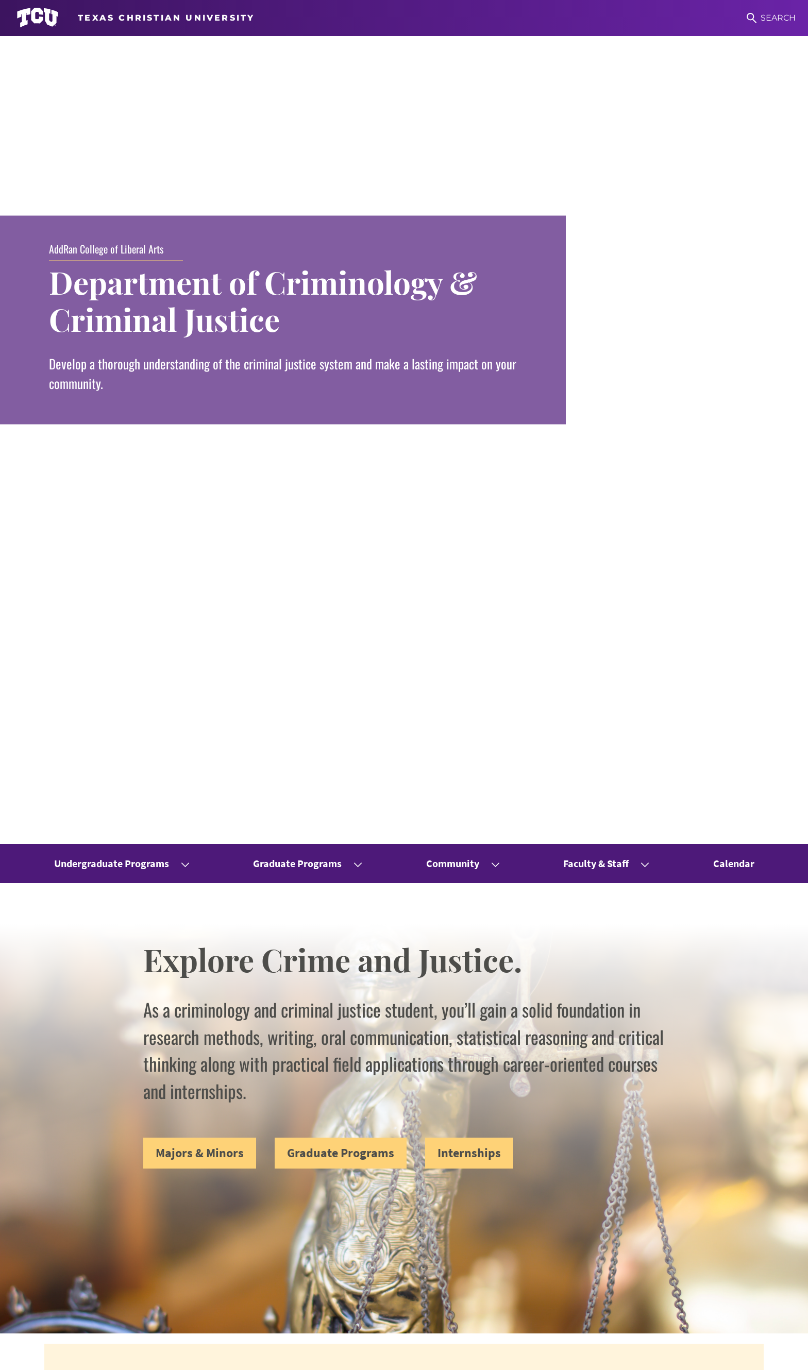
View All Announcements (404, 735)
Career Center (472, 1241)
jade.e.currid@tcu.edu (311, 1280)
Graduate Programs (297, 70)
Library (459, 1276)
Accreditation (411, 1355)
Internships (469, 360)
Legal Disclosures (306, 1355)
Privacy (361, 1355)
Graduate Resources (485, 1206)
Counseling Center (482, 1259)
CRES (635, 1206)
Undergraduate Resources (497, 1189)
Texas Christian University (677, 1355)
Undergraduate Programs (111, 70)
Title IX (250, 1355)
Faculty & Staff (596, 70)
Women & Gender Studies (676, 1189)
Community (452, 70)
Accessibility (94, 1355)
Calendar (733, 70)
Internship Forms (479, 1224)
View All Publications (404, 1068)
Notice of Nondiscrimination (177, 1355)
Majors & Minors (200, 360)
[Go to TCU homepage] (135, 18)
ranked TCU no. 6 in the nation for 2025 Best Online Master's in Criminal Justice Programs (388, 688)
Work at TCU (37, 1355)
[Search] (771, 18)
